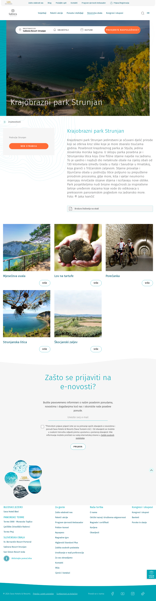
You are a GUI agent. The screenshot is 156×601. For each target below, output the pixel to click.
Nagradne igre (62, 537)
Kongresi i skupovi (114, 13)
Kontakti (74, 3)
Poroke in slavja (139, 522)
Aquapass (59, 532)
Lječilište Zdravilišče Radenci (17, 527)
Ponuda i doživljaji (75, 13)
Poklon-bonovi (62, 527)
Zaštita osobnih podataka (67, 547)
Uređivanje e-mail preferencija (69, 552)
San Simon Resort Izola (14, 552)
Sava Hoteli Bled (11, 511)
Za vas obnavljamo (63, 558)
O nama (93, 512)
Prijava (78, 446)
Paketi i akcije (56, 13)
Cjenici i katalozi (62, 573)
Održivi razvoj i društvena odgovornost (108, 517)
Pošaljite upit (61, 3)
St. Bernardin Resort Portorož (17, 542)
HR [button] (148, 13)
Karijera (93, 527)
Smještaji (42, 13)
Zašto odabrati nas (35, 3)
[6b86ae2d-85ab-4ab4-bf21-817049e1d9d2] (78, 418)
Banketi (135, 517)
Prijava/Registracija (119, 3)
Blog (49, 3)
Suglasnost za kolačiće (67, 594)
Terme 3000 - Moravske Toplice (18, 522)
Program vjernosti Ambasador (94, 3)
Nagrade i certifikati (99, 522)
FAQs (57, 568)
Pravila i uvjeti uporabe (43, 594)
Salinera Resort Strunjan (15, 547)
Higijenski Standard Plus (66, 542)
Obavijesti (94, 532)
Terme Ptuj (9, 532)
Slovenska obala (94, 13)
